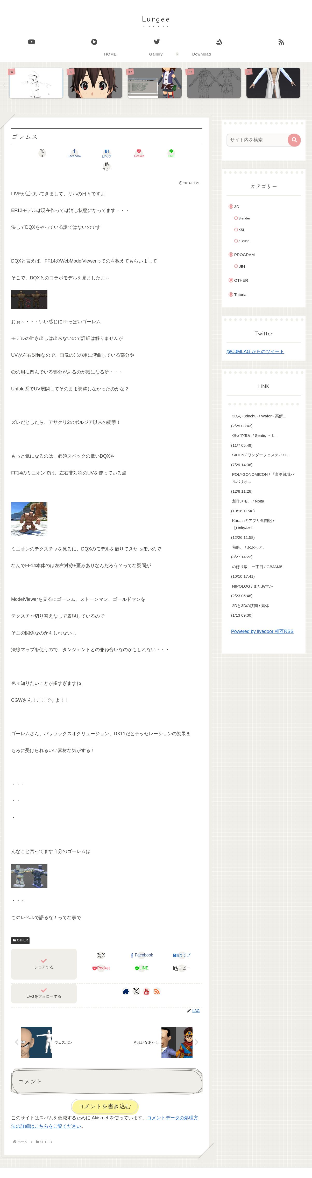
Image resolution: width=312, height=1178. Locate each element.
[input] (260, 140)
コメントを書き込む (104, 1093)
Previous (3, 85)
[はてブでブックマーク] (90, 153)
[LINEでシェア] (155, 153)
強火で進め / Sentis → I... (254, 435)
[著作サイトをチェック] (126, 978)
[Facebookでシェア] (58, 153)
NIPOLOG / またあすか (252, 586)
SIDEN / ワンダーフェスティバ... (261, 455)
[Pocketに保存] (123, 153)
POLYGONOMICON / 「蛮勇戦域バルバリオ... (263, 478)
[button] (187, 153)
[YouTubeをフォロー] (146, 978)
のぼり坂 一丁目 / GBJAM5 (257, 566)
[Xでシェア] (26, 153)
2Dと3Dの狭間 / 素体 (250, 605)
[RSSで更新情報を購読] (157, 978)
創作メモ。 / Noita (248, 501)
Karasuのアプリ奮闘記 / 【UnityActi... (253, 524)
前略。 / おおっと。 (249, 547)
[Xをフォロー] (136, 978)
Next (308, 85)
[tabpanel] (37, 84)
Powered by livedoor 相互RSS (262, 631)
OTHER (20, 927)
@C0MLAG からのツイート (255, 351)
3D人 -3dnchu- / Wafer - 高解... (259, 416)
